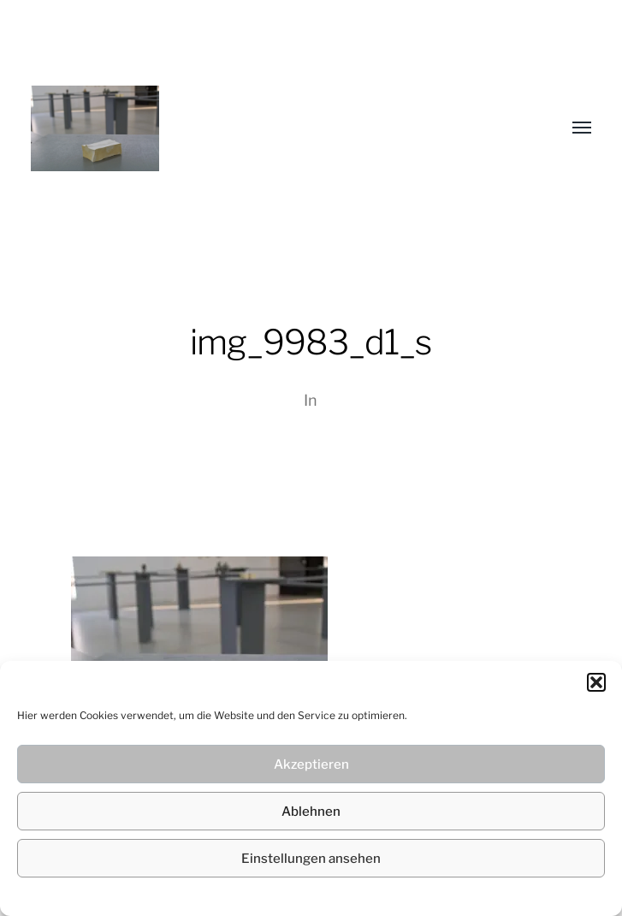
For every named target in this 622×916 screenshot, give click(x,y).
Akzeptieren (311, 764)
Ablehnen (311, 811)
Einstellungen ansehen (311, 858)
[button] (596, 682)
